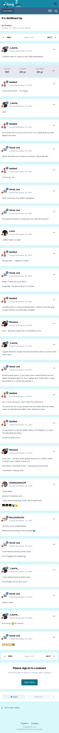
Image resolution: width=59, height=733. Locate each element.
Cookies (35, 723)
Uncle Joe (14, 147)
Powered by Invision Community (29, 729)
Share (14, 697)
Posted (20, 51)
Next (49, 37)
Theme (25, 723)
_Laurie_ (13, 47)
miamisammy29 (17, 482)
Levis (12, 231)
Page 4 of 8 (29, 37)
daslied (13, 82)
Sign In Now (29, 682)
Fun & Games (25, 28)
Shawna (8, 25)
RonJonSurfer (16, 517)
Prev (9, 37)
